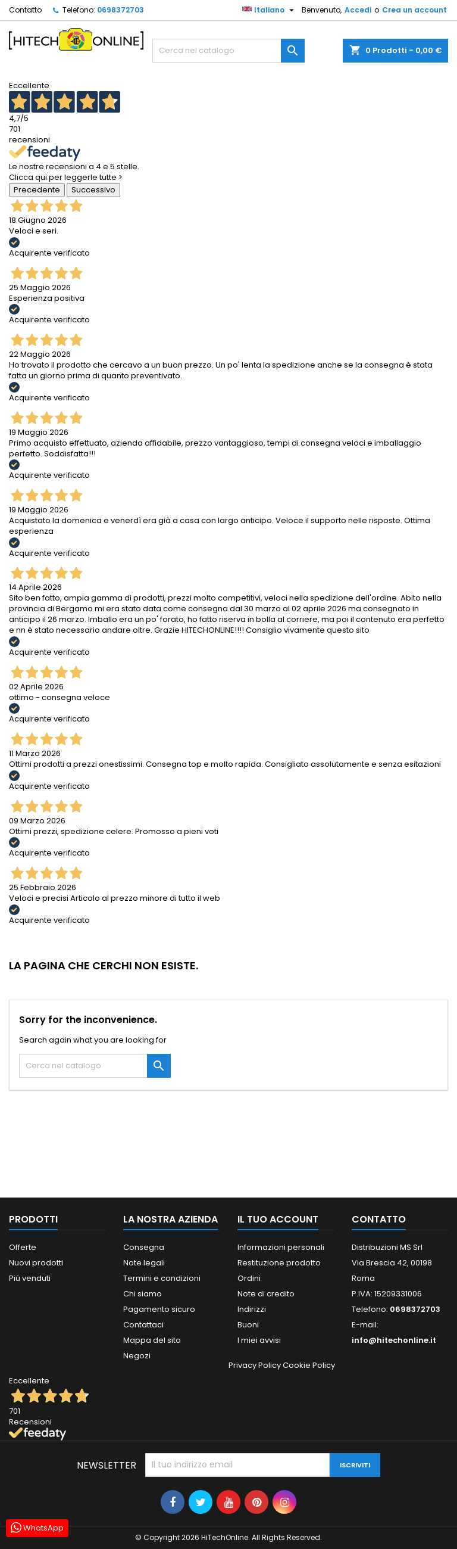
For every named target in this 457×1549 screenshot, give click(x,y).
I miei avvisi (259, 1340)
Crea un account (414, 10)
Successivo (93, 189)
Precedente (37, 189)
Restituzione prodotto (279, 1262)
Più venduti (30, 1278)
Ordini (249, 1278)
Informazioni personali (280, 1247)
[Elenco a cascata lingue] (269, 10)
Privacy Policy (254, 1365)
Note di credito (266, 1293)
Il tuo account (277, 1219)
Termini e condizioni (162, 1278)
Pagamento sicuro (159, 1309)
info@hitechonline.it (394, 1340)
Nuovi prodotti (36, 1262)
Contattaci (143, 1324)
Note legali (144, 1262)
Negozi (137, 1355)
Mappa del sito (152, 1340)
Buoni (248, 1324)
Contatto (25, 10)
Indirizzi (251, 1309)
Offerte (22, 1247)
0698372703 (120, 10)
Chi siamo (142, 1293)
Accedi (358, 10)
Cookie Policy (309, 1365)
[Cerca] (228, 51)
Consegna (143, 1247)
